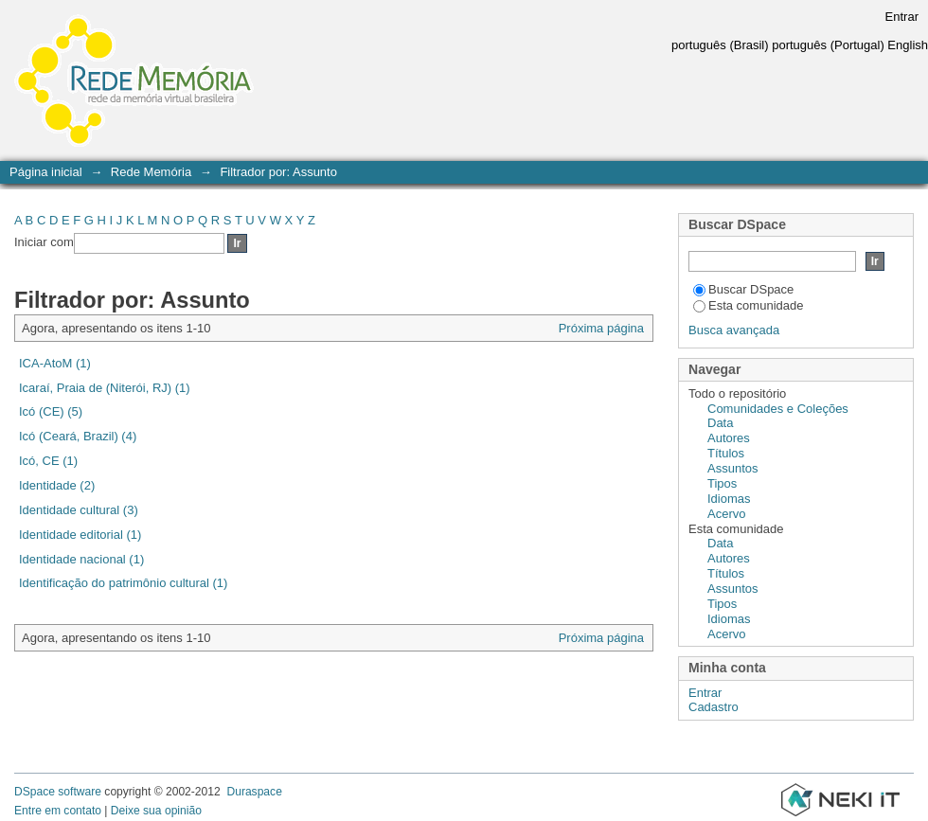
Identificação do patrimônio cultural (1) (123, 583)
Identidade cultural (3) (78, 510)
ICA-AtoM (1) (55, 363)
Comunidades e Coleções (777, 409)
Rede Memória (151, 172)
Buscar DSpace (743, 289)
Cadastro (713, 707)
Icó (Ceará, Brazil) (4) (77, 436)
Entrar (902, 16)
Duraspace (253, 791)
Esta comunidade (748, 305)
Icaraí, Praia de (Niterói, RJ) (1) (104, 388)
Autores (728, 438)
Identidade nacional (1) (81, 559)
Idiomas (729, 498)
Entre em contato (57, 810)
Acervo (726, 514)
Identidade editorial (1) (80, 534)
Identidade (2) (57, 485)
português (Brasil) (720, 45)
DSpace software (57, 791)
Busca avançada (733, 330)
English (907, 45)
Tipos (722, 483)
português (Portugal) (828, 45)
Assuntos (732, 468)
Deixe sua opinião (156, 810)
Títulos (725, 453)
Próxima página (601, 328)
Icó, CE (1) (48, 461)
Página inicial (45, 172)
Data (720, 423)
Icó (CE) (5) (50, 411)
